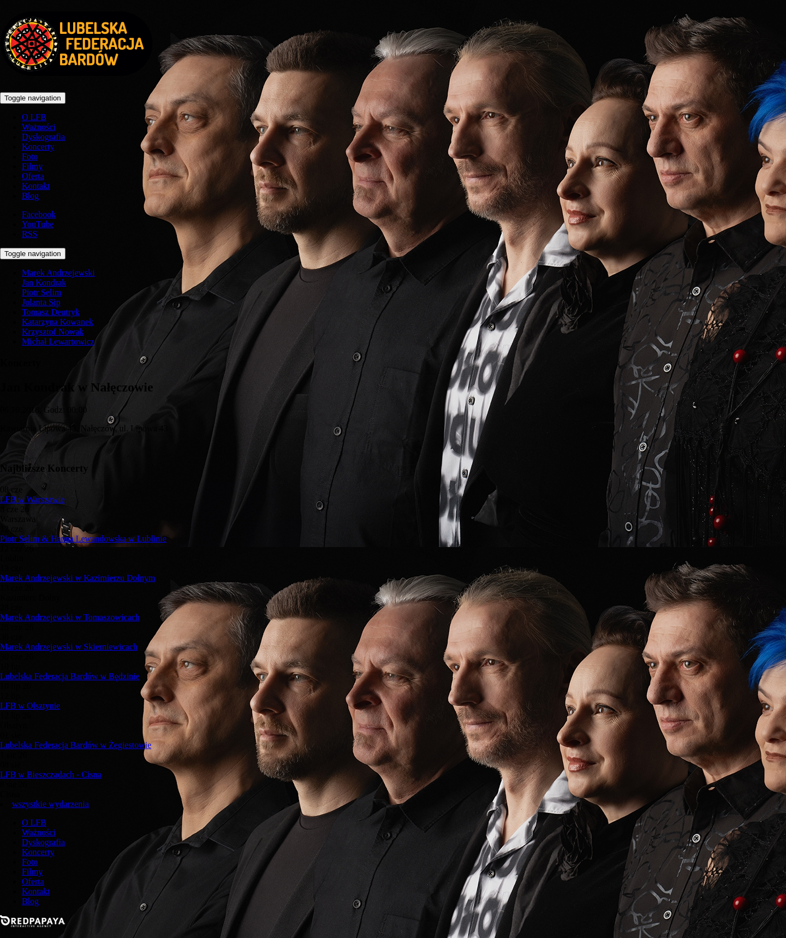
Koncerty (38, 146)
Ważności (39, 127)
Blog (30, 195)
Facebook (39, 214)
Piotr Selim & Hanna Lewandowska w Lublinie (83, 538)
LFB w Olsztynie (30, 705)
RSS (29, 234)
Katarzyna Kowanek (57, 321)
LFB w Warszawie (32, 499)
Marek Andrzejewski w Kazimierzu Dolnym (77, 578)
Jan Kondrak (44, 282)
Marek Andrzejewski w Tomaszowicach (70, 617)
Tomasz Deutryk (51, 312)
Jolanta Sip (41, 302)
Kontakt (36, 186)
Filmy (32, 166)
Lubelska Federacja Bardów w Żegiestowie (75, 745)
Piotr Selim (41, 292)
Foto (30, 156)
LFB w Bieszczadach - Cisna (51, 774)
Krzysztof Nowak (53, 331)
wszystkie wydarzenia (50, 804)
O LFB (34, 117)
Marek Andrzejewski (58, 272)
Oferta (33, 176)
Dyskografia (43, 136)
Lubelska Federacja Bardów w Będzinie (70, 676)
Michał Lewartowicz (58, 341)
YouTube (37, 224)
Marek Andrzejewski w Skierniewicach (69, 646)
